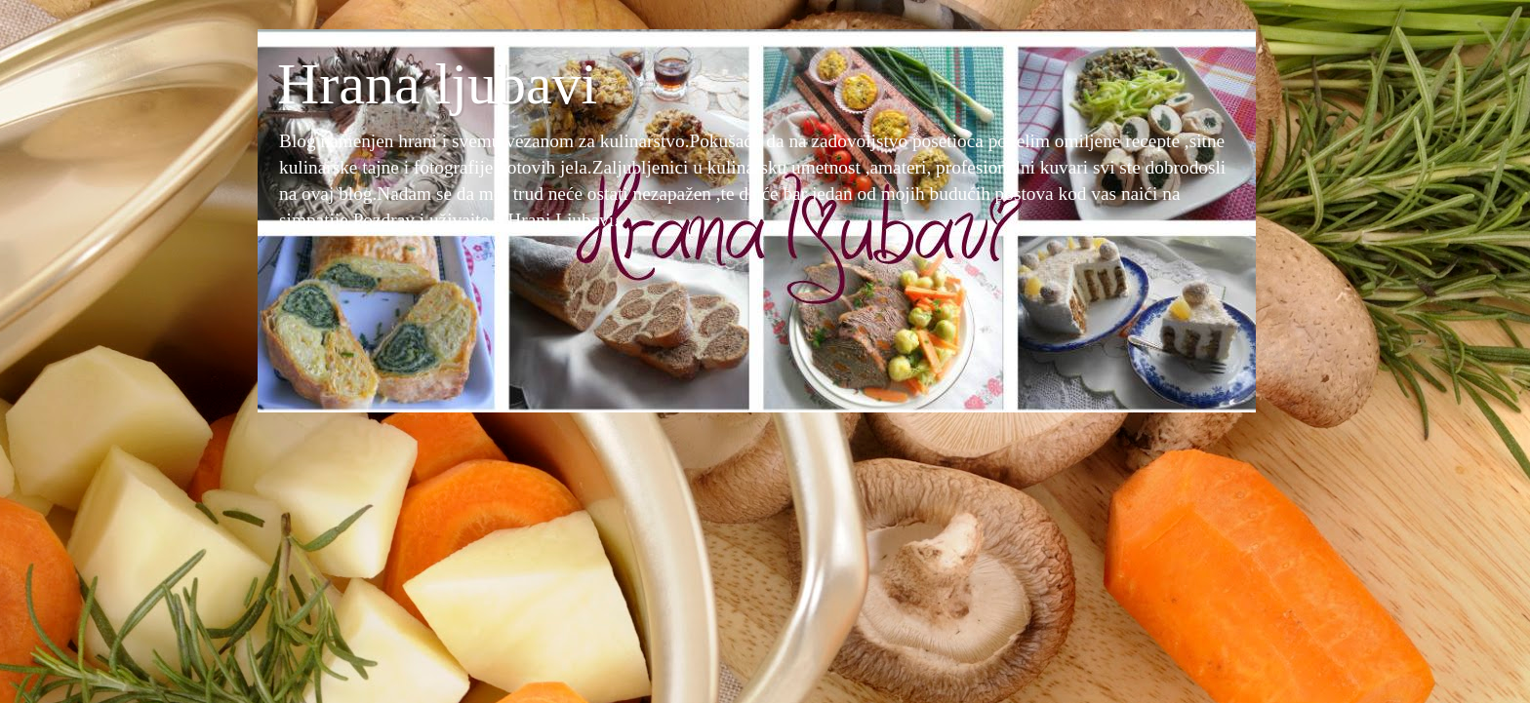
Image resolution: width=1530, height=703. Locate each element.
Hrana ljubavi (437, 84)
